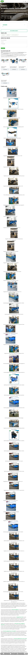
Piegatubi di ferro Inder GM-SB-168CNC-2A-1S (10, 500)
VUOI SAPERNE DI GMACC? (14, 30)
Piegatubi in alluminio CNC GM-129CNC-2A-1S (10, 216)
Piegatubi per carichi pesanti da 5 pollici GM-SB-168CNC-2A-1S (13, 481)
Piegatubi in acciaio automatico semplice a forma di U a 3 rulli (12, 155)
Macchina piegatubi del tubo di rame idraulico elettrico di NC (13, 67)
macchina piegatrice (15, 34)
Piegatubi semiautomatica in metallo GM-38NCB (10, 251)
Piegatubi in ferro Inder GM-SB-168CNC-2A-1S (10, 520)
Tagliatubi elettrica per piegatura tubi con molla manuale (12, 138)
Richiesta (5, 69)
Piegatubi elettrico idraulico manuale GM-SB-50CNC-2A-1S (12, 291)
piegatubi (3, 34)
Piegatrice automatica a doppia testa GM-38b (10, 333)
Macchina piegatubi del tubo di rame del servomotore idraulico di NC (22, 67)
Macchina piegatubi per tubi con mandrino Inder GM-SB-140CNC (13, 591)
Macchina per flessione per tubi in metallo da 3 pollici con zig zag (13, 109)
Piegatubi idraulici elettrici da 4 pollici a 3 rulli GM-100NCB (12, 271)
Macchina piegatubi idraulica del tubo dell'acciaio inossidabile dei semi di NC (5, 81)
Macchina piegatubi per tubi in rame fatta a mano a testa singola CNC (14, 363)
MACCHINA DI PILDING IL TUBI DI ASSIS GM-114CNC (11, 117)
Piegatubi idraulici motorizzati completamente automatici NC (3, 67)
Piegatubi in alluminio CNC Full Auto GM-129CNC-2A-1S (11, 227)
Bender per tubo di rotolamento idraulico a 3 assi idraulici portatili (13, 126)
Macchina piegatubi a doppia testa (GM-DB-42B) (10, 146)
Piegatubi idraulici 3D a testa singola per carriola (10, 280)
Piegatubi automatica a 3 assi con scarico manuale (11, 511)
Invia (3, 48)
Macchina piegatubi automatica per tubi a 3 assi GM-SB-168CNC (13, 531)
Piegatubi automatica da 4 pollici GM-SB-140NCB (10, 262)
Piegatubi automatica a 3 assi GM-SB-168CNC (10, 344)
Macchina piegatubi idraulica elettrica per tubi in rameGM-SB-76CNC (13, 324)
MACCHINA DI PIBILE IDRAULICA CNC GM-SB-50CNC (11, 97)
